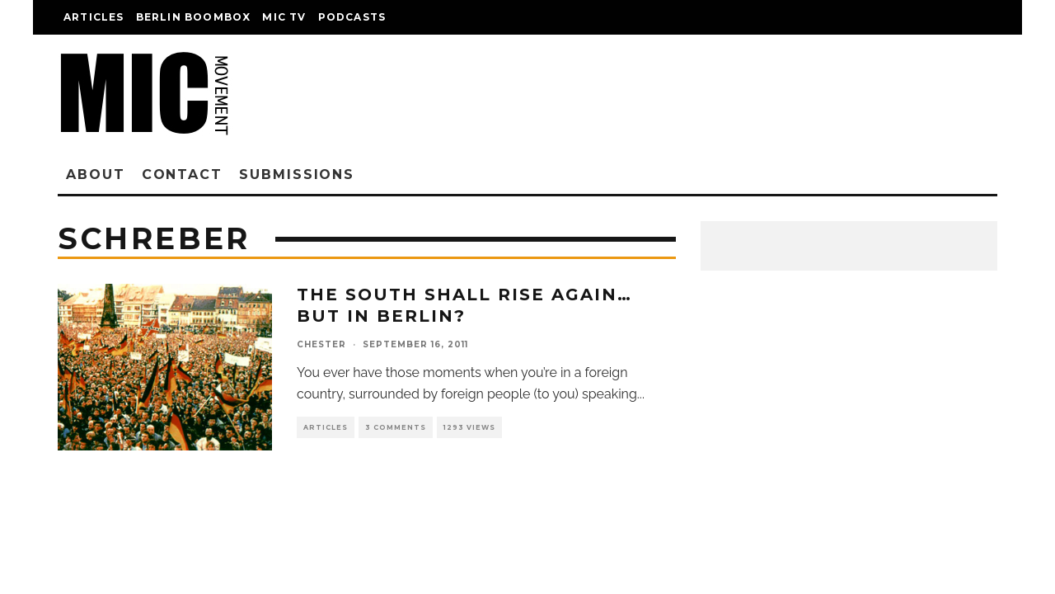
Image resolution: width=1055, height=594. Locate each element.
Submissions (296, 174)
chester (321, 344)
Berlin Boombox (193, 17)
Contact (182, 174)
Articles (93, 17)
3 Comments (395, 427)
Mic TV (284, 17)
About (95, 174)
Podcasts (352, 17)
